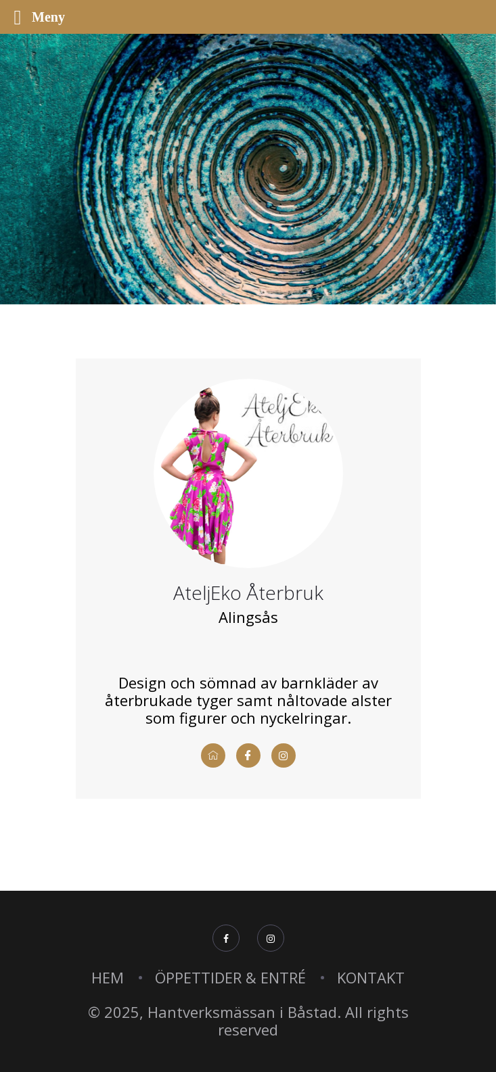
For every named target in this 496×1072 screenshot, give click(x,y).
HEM (107, 977)
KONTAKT (371, 977)
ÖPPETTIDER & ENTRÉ (230, 977)
